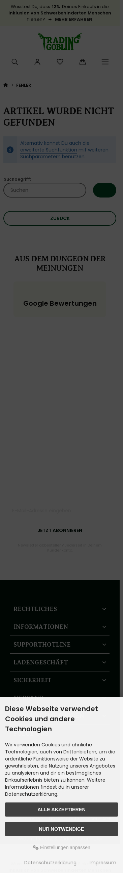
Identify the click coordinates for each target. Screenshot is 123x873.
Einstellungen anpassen (61, 847)
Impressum (103, 862)
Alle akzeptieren (61, 809)
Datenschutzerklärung (50, 862)
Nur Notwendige (61, 829)
